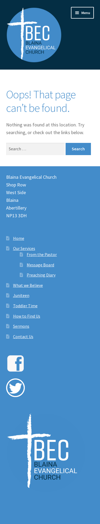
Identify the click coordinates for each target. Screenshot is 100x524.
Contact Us (23, 336)
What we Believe (28, 285)
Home (18, 238)
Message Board (40, 264)
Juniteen (21, 295)
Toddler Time (25, 305)
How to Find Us (26, 316)
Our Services (24, 248)
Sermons (21, 326)
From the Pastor (42, 254)
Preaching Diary (41, 275)
